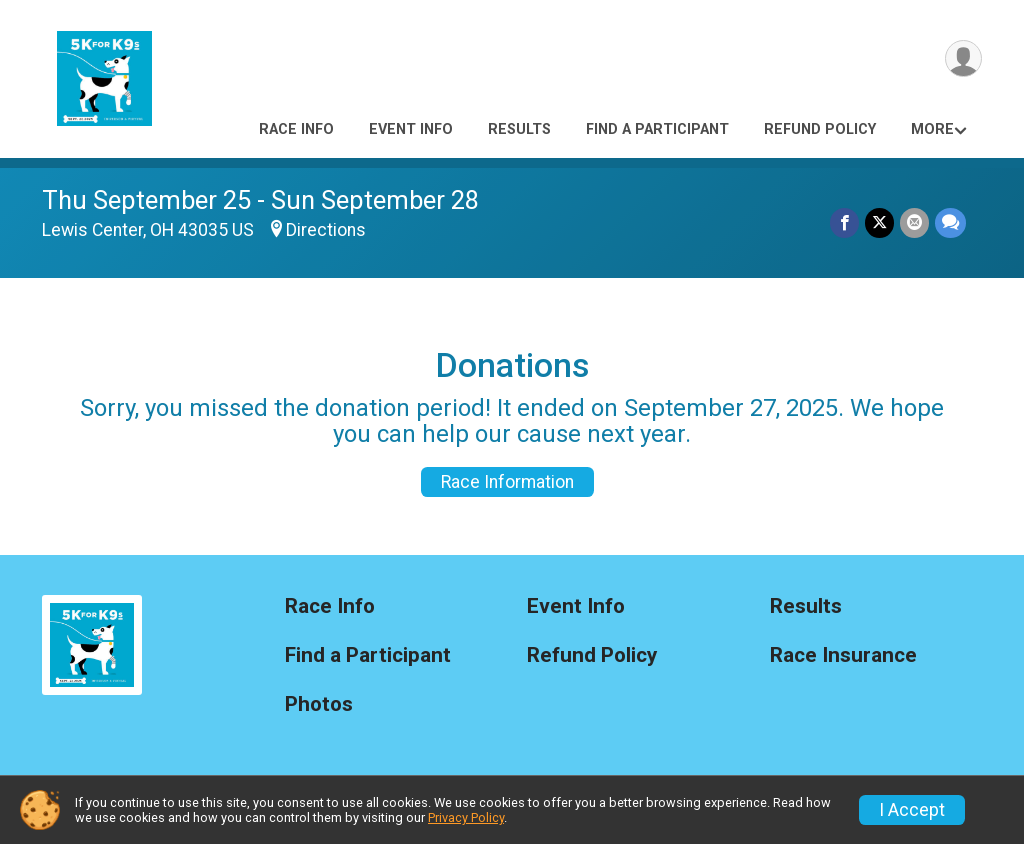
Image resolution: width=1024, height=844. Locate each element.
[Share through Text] (950, 222)
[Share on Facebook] (844, 222)
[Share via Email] (914, 222)
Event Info (411, 129)
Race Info (296, 129)
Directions (326, 230)
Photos (319, 704)
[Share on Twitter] (879, 222)
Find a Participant (657, 129)
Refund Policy (820, 129)
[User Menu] (963, 58)
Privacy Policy (466, 817)
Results (519, 129)
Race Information (507, 482)
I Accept (912, 810)
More (932, 129)
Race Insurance (843, 655)
